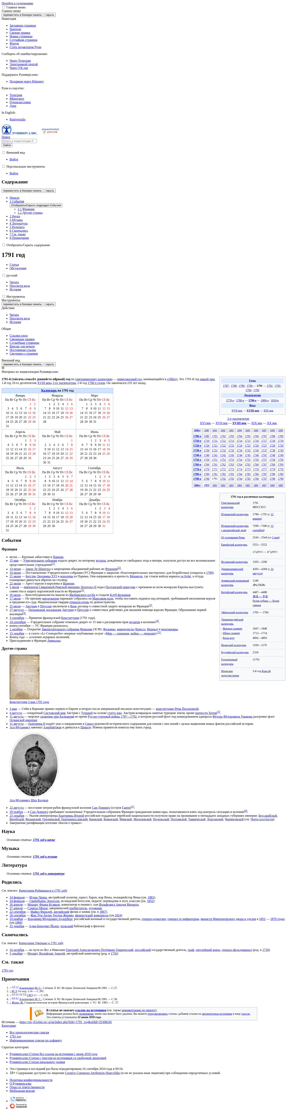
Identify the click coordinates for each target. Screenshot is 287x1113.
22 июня (15, 583)
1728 (272, 445)
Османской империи (23, 720)
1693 (231, 430)
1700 (206, 436)
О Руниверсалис (20, 1083)
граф (191, 950)
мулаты (101, 560)
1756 (256, 459)
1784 (239, 474)
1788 (234, 385)
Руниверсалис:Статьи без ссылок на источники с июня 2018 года (53, 1054)
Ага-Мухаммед (20, 727)
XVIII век (253, 410)
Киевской (95, 819)
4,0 (13, 998)
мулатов (134, 622)
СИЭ (30, 995)
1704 (239, 436)
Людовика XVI (47, 576)
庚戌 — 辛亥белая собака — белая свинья (266, 601)
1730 (206, 450)
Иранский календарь (233, 645)
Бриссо (140, 629)
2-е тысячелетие (238, 418)
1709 (280, 436)
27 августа (17, 610)
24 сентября (18, 622)
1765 (248, 464)
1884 (18, 922)
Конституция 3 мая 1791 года (29, 702)
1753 (231, 459)
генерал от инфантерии (183, 919)
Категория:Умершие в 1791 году (41, 943)
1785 (248, 474)
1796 (256, 478)
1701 (215, 436)
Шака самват (231, 633)
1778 (272, 469)
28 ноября (16, 812)
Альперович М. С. (30, 987)
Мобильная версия (22, 1090)
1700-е (197, 436)
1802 (223, 485)
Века (252, 405)
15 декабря (17, 633)
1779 (280, 469)
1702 (223, 436)
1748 (272, 455)
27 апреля (16, 908)
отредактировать (158, 1013)
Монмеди (136, 576)
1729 (280, 445)
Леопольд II (88, 587)
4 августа (16, 713)
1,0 (13, 987)
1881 (151, 897)
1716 (256, 440)
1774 (239, 469)
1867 (102, 911)
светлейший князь (208, 950)
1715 (248, 440)
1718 (272, 440)
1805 (247, 485)
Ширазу (86, 727)
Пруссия (45, 606)
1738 (272, 450)
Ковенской (111, 819)
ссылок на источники (90, 1010)
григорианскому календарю (93, 379)
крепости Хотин (206, 713)
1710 (206, 440)
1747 (264, 455)
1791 (260, 385)
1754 (239, 459)
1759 (280, 459)
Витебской (17, 819)
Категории (9, 1025)
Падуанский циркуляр (121, 587)
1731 (215, 450)
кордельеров (50, 598)
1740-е (197, 455)
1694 (239, 430)
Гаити (126, 807)
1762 (223, 464)
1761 (215, 464)
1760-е (197, 464)
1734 (239, 450)
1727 (264, 445)
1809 (280, 485)
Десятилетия (252, 395)
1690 (206, 430)
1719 (280, 440)
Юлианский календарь (235, 514)
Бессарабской (267, 815)
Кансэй (266, 671)
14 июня (15, 569)
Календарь (49, 390)
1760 (206, 464)
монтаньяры (169, 629)
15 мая (14, 560)
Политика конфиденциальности (31, 1080)
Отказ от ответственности (27, 1087)
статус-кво (114, 713)
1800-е (265, 400)
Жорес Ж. (18, 1002)
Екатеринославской (74, 819)
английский (61, 911)
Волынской (33, 819)
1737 (264, 450)
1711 (214, 440)
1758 (272, 459)
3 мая (13, 708)
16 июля (15, 595)
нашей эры (207, 379)
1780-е (240, 400)
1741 (215, 455)
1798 (272, 478)
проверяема (86, 1013)
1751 (215, 459)
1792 (270, 385)
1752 (223, 459)
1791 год (7, 970)
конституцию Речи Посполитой (177, 708)
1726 (256, 445)
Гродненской (51, 819)
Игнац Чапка (38, 897)
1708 (272, 436)
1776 (256, 469)
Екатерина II (36, 723)
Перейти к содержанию (17, 3)
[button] (3, 7)
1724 (239, 445)
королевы (66, 576)
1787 (226, 385)
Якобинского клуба (82, 595)
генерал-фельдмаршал (237, 950)
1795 (256, 390)
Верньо (152, 629)
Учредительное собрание (40, 560)
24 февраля (17, 897)
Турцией (87, 713)
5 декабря (16, 953)
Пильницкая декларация (45, 610)
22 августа (17, 807)
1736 (256, 450)
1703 (231, 436)
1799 (280, 478)
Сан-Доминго (101, 807)
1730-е (197, 450)
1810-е (275, 400)
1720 (206, 445)
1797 (264, 478)
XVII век (236, 410)
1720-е (197, 445)
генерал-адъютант (154, 919)
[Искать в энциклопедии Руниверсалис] (19, 141)
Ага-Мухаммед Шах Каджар (29, 800)
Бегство (31, 576)
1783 (231, 474)
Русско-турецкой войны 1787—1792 (112, 716)
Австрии (68, 610)
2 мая (275, 537)
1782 (223, 474)
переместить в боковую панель (22, 14)
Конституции (70, 618)
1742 (223, 455)
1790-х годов (96, 383)
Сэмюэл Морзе (38, 908)
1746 (256, 455)
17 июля (15, 598)
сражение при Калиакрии (57, 716)
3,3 (24, 994)
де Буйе (186, 576)
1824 (118, 915)
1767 (264, 464)
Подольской (161, 819)
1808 (272, 485)
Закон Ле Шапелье (38, 569)
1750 (206, 459)
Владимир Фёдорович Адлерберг (50, 919)
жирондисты (125, 629)
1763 (231, 464)
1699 (280, 430)
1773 (231, 469)
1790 (250, 385)
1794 (249, 390)
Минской (125, 819)
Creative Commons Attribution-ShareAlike (92, 1073)
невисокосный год (129, 379)
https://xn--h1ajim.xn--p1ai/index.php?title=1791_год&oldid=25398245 (66, 1022)
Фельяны (109, 629)
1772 (223, 469)
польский (66, 926)
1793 (278, 385)
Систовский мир (54, 713)
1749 (280, 455)
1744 (239, 455)
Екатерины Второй (71, 815)
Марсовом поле (102, 598)
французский (84, 915)
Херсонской (215, 819)
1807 (264, 485)
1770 (206, 469)
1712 (223, 440)
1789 (242, 385)
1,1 (17, 987)
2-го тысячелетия (64, 383)
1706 (256, 436)
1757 (264, 459)
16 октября (17, 950)
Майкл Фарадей (41, 911)
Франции (111, 569)
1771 (215, 469)
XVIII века (44, 383)
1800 (206, 485)
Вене (73, 606)
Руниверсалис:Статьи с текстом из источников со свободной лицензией (58, 1058)
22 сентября (18, 911)
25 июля (15, 606)
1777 (264, 469)
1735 (248, 450)
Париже (58, 557)
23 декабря (17, 815)
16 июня (15, 572)
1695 (247, 430)
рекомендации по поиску (138, 1010)
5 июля (14, 587)
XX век (272, 423)
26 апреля (16, 904)
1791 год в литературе (49, 873)
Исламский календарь (234, 561)
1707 (264, 436)
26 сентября (18, 915)
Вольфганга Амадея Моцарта (119, 904)
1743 (231, 455)
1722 (223, 445)
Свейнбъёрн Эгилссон (44, 901)
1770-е (230, 400)
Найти (7, 145)
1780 (206, 474)
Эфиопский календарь (234, 612)
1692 (223, 430)
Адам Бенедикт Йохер (44, 926)
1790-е (252, 400)
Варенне (68, 583)
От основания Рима (233, 537)
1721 (215, 445)
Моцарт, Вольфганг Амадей (46, 953)
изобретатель (78, 908)
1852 (150, 901)
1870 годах (277, 919)
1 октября (16, 629)
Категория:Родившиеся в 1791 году (43, 890)
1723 (231, 445)
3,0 (13, 994)
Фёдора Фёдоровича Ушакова (232, 716)
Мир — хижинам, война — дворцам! (131, 633)
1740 (206, 455)
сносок (245, 1013)
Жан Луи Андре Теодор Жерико (52, 915)
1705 (248, 436)
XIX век (268, 410)
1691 (214, 430)
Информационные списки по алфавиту (36, 1040)
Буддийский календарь (235, 652)
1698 (272, 430)
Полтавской (179, 819)
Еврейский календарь (234, 544)
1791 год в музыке (45, 856)
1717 (264, 440)
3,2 (20, 994)
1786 (256, 474)
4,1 (17, 998)
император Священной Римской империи (52, 587)
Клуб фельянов (120, 595)
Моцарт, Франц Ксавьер (44, 904)
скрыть (50, 14)
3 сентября (17, 618)
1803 (231, 485)
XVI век (205, 423)
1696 (256, 430)
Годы (252, 380)
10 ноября (16, 919)
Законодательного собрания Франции (67, 629)
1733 (231, 450)
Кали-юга (228, 638)
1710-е (197, 440)
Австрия (31, 606)
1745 (248, 455)
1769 (280, 464)
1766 (256, 464)
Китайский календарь (234, 592)
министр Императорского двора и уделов (228, 919)
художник (95, 908)
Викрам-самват (232, 628)
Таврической (196, 819)
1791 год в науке (44, 839)
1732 (223, 450)
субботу (172, 379)
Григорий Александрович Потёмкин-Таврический (99, 950)
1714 (239, 440)
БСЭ (14, 991)
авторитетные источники (217, 1013)
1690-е (197, 430)
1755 (248, 459)
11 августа (17, 716)
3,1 (17, 994)
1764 (239, 464)
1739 (280, 450)
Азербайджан (52, 727)
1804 (239, 485)
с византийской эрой (233, 530)
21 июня (15, 576)
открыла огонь (79, 602)
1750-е (197, 459)
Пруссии (83, 610)
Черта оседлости (262, 819)
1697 (264, 430)
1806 (256, 485)
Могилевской (142, 819)
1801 (214, 485)
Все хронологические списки (29, 1032)
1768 (272, 464)
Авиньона (54, 640)
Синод (89, 723)
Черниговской (234, 819)
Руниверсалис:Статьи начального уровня (37, 1062)
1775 (248, 469)
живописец (101, 915)
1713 (231, 440)
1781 (215, 474)
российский (143, 950)
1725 (248, 445)
